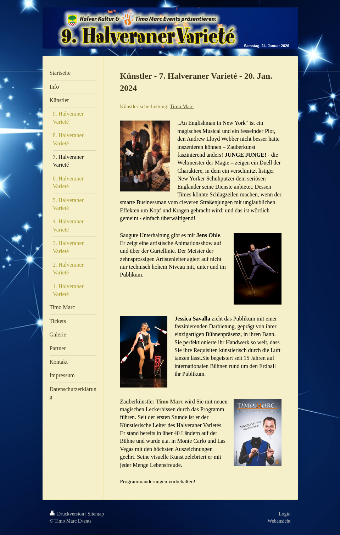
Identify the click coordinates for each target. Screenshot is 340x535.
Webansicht (279, 521)
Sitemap (96, 514)
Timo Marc (182, 106)
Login (284, 514)
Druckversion (67, 514)
